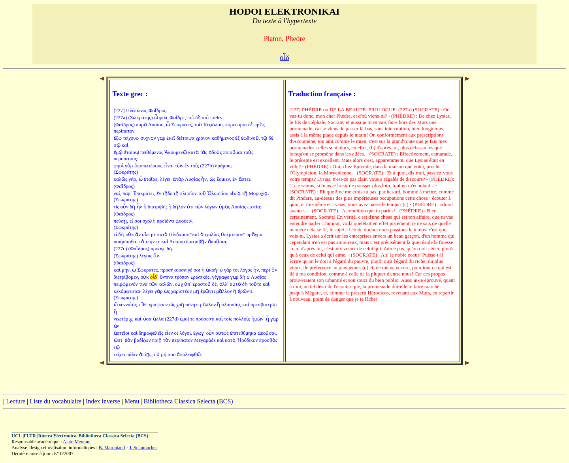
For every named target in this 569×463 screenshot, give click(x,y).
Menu (131, 401)
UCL (16, 436)
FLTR (30, 436)
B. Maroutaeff (112, 447)
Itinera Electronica (57, 436)
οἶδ (284, 58)
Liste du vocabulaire (55, 401)
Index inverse (103, 401)
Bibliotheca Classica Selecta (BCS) (188, 401)
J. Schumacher (143, 447)
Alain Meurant (76, 441)
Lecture (15, 401)
